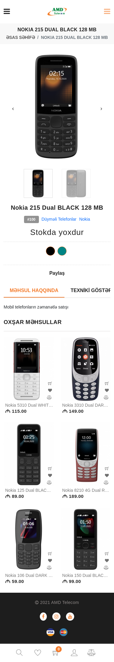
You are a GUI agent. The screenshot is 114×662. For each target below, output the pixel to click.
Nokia (84, 219)
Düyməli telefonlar (58, 219)
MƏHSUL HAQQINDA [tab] (34, 290)
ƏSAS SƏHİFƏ (20, 37)
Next (101, 109)
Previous (13, 109)
